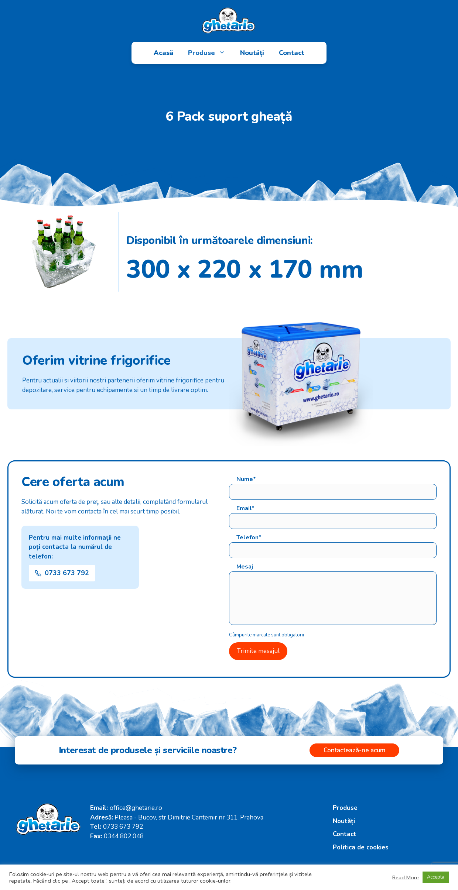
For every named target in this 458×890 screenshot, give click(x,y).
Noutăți (252, 52)
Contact (291, 52)
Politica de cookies (361, 847)
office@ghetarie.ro (136, 808)
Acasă (163, 52)
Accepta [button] (435, 877)
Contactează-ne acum (354, 750)
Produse (210, 53)
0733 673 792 (123, 826)
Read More (405, 877)
